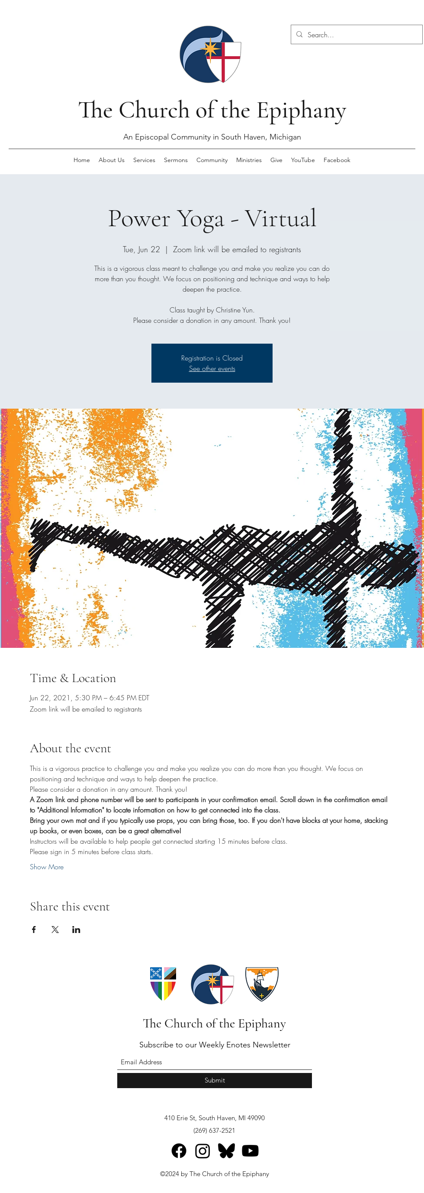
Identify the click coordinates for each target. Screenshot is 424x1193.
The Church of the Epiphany (212, 109)
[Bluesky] (226, 1150)
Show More (47, 866)
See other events (212, 368)
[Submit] (214, 1080)
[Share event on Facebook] (34, 929)
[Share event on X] (55, 929)
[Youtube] (250, 1150)
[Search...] (356, 34)
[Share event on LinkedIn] (76, 929)
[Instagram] (202, 1150)
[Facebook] (179, 1150)
